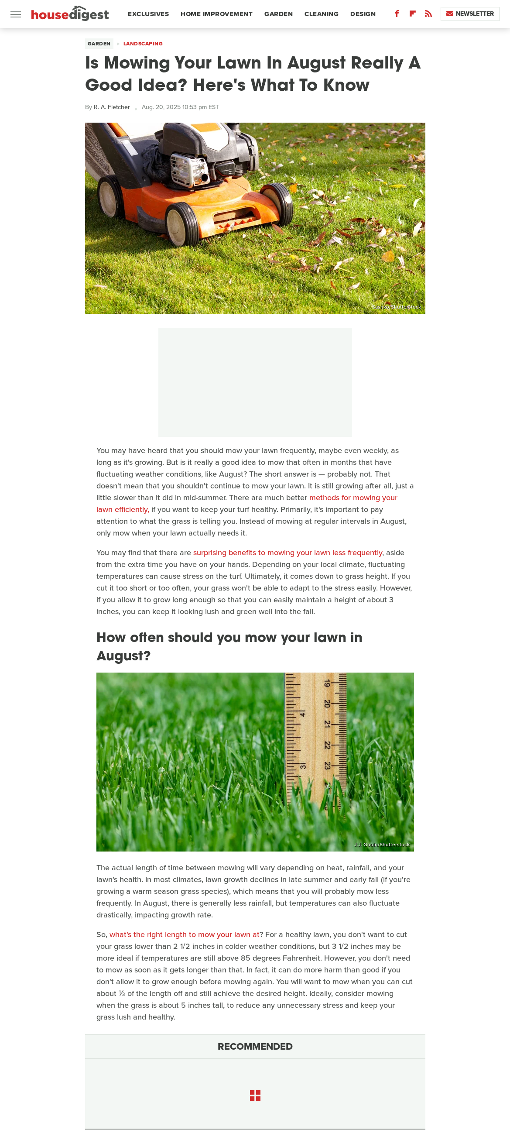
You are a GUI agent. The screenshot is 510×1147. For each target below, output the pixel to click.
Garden (278, 14)
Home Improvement (217, 14)
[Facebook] (397, 15)
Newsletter (470, 13)
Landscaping (143, 44)
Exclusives (148, 14)
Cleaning (322, 14)
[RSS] (428, 15)
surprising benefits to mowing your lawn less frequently (287, 552)
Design (363, 14)
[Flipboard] (412, 15)
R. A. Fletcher (112, 107)
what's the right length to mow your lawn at (185, 934)
